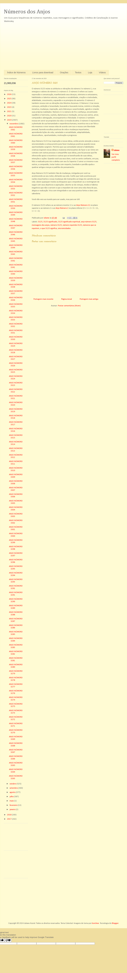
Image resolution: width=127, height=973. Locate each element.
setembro (14, 788)
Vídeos (102, 72)
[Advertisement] (20, 44)
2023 (9, 107)
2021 (9, 111)
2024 (9, 103)
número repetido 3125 (72, 225)
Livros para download (42, 72)
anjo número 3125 (88, 222)
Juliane (116, 150)
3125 (40, 222)
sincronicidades (64, 228)
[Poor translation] (8, 940)
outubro (13, 784)
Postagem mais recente (43, 299)
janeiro (13, 810)
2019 (9, 120)
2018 (9, 815)
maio (12, 801)
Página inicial (66, 299)
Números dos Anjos (27, 12)
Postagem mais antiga (89, 299)
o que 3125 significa (48, 228)
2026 (9, 94)
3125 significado (50, 222)
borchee (95, 923)
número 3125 (56, 225)
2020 (9, 116)
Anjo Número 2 (62, 208)
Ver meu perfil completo (116, 157)
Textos (78, 72)
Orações (64, 72)
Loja (90, 72)
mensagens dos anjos (40, 225)
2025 (9, 99)
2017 (9, 819)
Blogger (115, 923)
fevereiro (14, 805)
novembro (14, 124)
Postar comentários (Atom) (69, 306)
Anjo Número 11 (83, 205)
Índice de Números (16, 72)
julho (12, 797)
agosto (13, 792)
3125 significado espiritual (69, 222)
